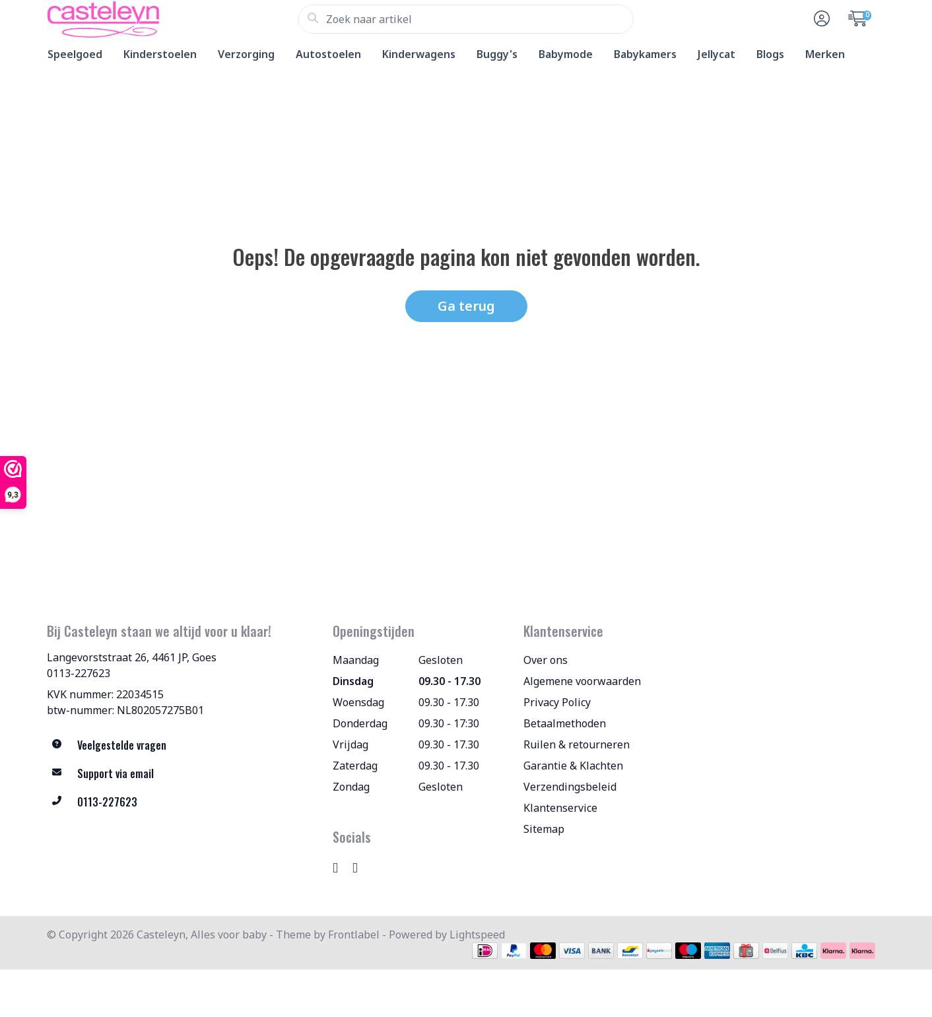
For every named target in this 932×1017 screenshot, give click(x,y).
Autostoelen (328, 54)
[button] (819, 19)
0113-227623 (78, 673)
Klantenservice (560, 808)
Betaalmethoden (564, 723)
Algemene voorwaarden (582, 681)
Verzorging (246, 54)
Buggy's (497, 54)
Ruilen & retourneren (576, 744)
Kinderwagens (418, 54)
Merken (825, 54)
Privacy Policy (557, 702)
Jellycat (716, 54)
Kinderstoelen (160, 54)
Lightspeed (477, 934)
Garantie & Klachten (573, 765)
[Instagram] (341, 867)
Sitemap (543, 829)
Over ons (545, 660)
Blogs (770, 54)
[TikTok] (360, 867)
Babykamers (645, 54)
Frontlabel (354, 934)
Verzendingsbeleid (569, 786)
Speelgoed (75, 54)
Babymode (566, 54)
